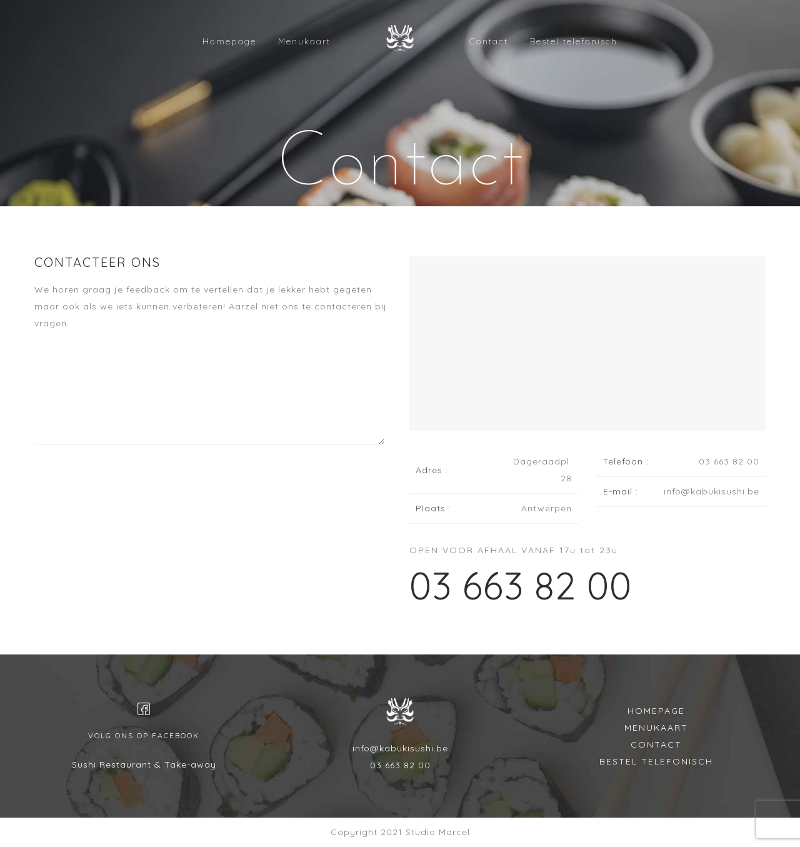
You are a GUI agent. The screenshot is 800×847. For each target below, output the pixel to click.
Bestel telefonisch (574, 41)
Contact (488, 41)
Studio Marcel (438, 832)
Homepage (229, 41)
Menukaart (304, 41)
